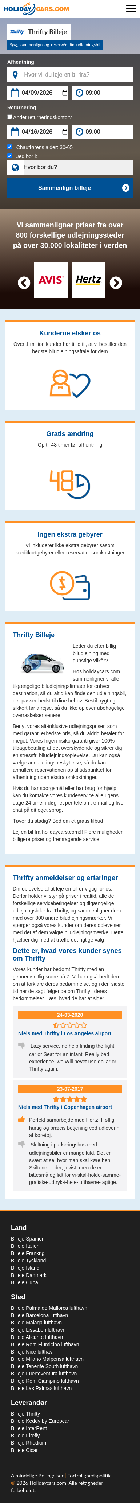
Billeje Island (25, 1268)
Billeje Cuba (24, 1282)
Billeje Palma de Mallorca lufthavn (49, 1308)
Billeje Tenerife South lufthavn (44, 1366)
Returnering (21, 107)
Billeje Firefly (25, 1435)
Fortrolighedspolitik (89, 1475)
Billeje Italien (25, 1246)
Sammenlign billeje (83, 188)
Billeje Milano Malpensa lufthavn (47, 1359)
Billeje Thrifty (25, 1414)
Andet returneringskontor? (39, 117)
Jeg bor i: (22, 156)
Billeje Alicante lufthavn (37, 1337)
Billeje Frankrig (28, 1253)
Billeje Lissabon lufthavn (38, 1330)
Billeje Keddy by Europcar (40, 1421)
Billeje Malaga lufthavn (36, 1322)
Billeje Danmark (29, 1275)
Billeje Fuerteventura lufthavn (44, 1374)
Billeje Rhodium (28, 1443)
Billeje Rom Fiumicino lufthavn (45, 1344)
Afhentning (20, 62)
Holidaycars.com (47, 1483)
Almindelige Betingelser (38, 1475)
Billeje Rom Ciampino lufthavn (45, 1381)
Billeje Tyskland (28, 1260)
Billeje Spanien (28, 1239)
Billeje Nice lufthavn (33, 1352)
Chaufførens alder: (40, 147)
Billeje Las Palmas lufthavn (41, 1388)
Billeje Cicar (24, 1450)
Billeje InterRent (29, 1428)
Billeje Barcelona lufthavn (39, 1315)
